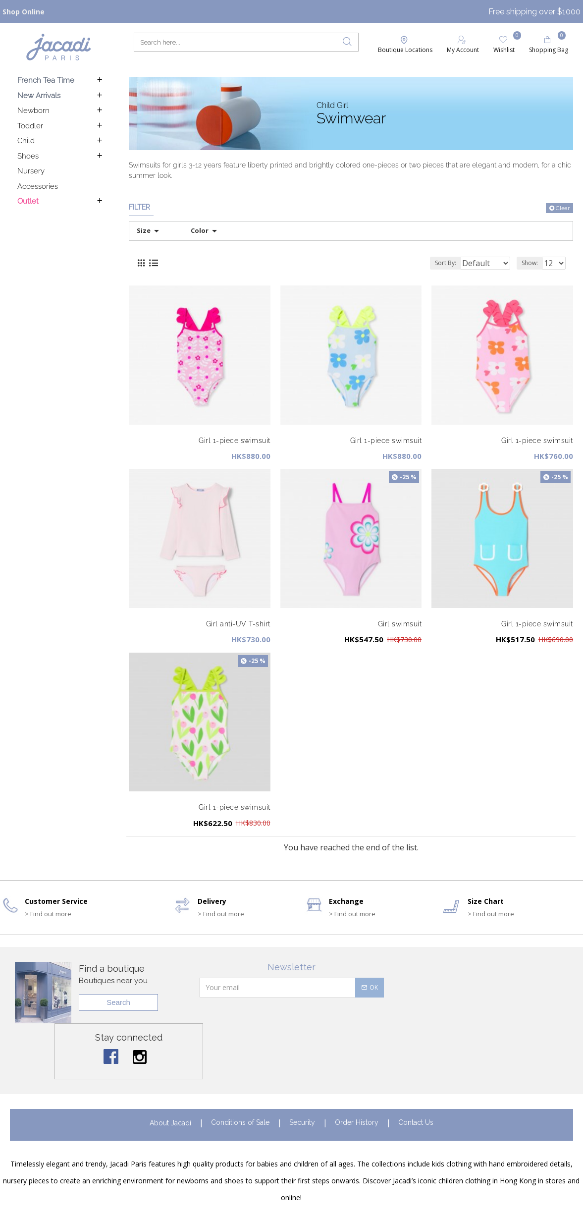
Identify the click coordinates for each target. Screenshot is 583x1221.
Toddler (30, 125)
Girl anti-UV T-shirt (238, 624)
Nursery (31, 170)
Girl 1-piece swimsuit (234, 440)
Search (118, 1002)
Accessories (37, 186)
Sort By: (438, 263)
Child (26, 140)
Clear (563, 208)
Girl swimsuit (400, 624)
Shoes (28, 156)
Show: (533, 263)
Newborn (33, 110)
